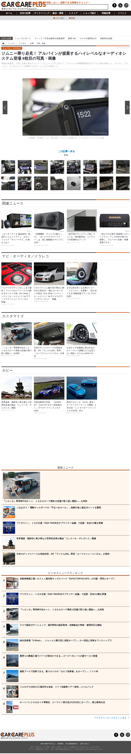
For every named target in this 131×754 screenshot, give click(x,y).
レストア (73, 13)
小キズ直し (60, 18)
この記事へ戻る (66, 154)
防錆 (73, 18)
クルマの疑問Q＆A (88, 38)
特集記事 (106, 13)
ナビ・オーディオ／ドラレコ (25, 256)
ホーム (9, 13)
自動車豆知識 (106, 38)
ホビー (7, 370)
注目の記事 (25, 13)
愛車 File (72, 38)
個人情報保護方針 (72, 743)
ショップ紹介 (89, 13)
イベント (122, 13)
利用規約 (60, 743)
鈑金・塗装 (58, 13)
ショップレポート (23, 38)
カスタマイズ (13, 316)
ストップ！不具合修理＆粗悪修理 (49, 38)
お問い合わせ (84, 743)
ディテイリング (41, 13)
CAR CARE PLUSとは (47, 743)
